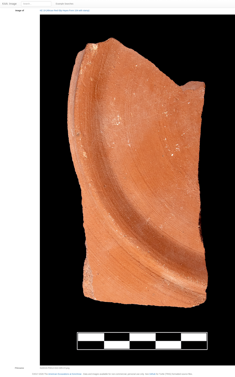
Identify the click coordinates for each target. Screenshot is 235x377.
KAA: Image (9, 3)
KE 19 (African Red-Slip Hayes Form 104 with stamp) (64, 10)
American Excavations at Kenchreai (64, 374)
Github (152, 374)
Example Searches (64, 4)
